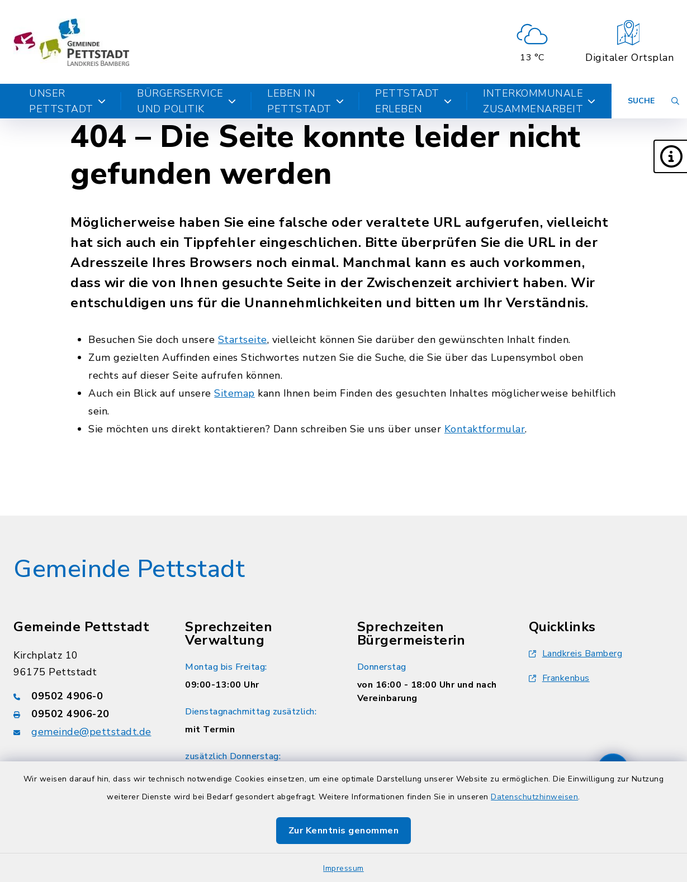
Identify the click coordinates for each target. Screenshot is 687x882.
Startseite (242, 339)
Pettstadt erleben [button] (413, 101)
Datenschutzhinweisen (534, 797)
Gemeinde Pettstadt (129, 569)
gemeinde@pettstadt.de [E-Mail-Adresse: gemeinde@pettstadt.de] (91, 731)
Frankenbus (559, 678)
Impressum (343, 868)
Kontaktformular (484, 429)
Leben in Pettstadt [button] (305, 101)
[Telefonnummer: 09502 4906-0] (85, 696)
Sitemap (234, 393)
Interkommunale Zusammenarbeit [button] (539, 101)
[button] (670, 156)
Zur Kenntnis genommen (343, 830)
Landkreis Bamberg (576, 653)
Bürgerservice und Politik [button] (186, 101)
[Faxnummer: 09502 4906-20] (85, 714)
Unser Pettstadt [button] (67, 101)
